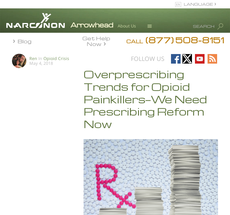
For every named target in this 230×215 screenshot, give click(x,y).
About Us (127, 26)
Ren (33, 58)
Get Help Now (96, 41)
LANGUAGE (198, 4)
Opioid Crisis (56, 58)
